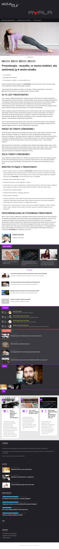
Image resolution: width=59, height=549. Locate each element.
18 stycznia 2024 (16, 507)
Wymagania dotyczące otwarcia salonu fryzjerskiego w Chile (24, 290)
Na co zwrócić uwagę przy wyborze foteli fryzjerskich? (14, 414)
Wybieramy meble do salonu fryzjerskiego (23, 312)
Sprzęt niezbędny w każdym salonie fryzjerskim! (24, 322)
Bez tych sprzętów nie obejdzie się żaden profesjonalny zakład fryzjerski (31, 326)
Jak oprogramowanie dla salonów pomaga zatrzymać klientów (25, 282)
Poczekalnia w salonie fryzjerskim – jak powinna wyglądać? (16, 498)
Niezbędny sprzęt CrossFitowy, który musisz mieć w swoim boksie (26, 335)
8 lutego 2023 (14, 350)
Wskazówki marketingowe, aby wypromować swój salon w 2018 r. (29, 263)
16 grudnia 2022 (14, 342)
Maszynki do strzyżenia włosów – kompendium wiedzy (25, 317)
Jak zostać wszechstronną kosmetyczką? (34, 412)
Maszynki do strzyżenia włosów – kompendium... (23, 477)
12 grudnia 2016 (15, 467)
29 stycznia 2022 (23, 502)
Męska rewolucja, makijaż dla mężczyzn (20, 343)
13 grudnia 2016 (15, 475)
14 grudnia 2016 (23, 496)
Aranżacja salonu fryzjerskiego (24, 20)
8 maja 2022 (14, 358)
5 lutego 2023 (22, 513)
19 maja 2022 (14, 334)
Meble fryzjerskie (37, 20)
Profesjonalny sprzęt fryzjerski (8, 20)
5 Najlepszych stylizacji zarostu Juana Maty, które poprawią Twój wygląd (19, 504)
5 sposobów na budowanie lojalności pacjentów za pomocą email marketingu (47, 263)
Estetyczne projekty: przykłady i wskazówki (20, 299)
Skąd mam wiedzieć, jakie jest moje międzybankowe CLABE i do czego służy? (29, 359)
